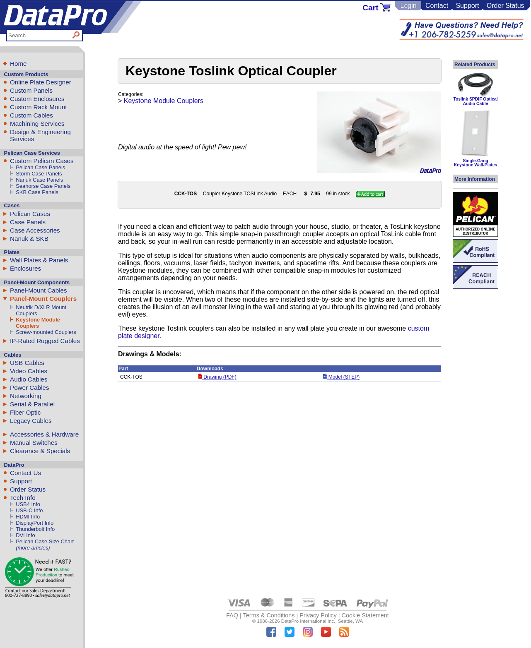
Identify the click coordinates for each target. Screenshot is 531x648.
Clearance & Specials (40, 450)
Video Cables (28, 370)
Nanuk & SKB (29, 238)
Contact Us (25, 472)
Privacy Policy (318, 615)
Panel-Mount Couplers (43, 298)
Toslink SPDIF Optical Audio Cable (475, 101)
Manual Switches (34, 442)
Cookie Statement (365, 615)
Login (408, 5)
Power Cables (29, 387)
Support (467, 5)
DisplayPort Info (34, 523)
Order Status (505, 5)
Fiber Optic (25, 412)
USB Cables (27, 362)
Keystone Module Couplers (38, 323)
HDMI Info (28, 517)
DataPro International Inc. (308, 621)
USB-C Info (29, 510)
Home (18, 63)
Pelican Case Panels (40, 167)
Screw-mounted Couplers (46, 332)
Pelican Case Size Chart (45, 541)
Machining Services (37, 123)
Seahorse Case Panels (43, 186)
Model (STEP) (341, 377)
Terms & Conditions (269, 615)
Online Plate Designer (40, 82)
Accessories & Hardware (44, 434)
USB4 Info (28, 504)
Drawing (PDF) (217, 377)
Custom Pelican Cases (42, 160)
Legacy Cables (30, 420)
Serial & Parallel (32, 404)
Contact (436, 5)
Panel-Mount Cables (38, 290)
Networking (25, 395)
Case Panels (28, 222)
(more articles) (33, 548)
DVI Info (25, 535)
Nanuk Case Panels (39, 180)
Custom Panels (31, 90)
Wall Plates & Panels (39, 260)
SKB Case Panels (37, 192)
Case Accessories (35, 230)
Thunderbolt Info (35, 529)
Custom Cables (31, 115)
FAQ (232, 615)
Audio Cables (28, 379)
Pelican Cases (30, 213)
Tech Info (23, 497)
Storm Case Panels (39, 173)
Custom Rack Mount (38, 106)
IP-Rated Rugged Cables (45, 340)
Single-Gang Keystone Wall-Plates (475, 162)
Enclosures (25, 268)
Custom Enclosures (37, 98)
